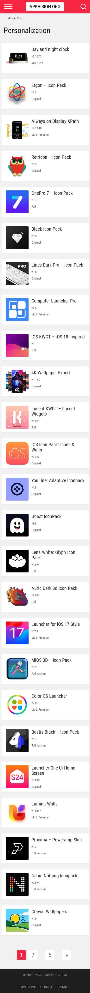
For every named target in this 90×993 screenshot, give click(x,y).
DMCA (48, 987)
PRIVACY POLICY (29, 987)
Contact (62, 987)
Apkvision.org (45, 6)
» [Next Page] (67, 955)
